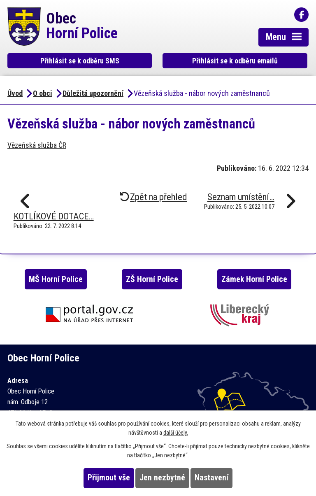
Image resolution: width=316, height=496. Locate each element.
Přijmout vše (109, 477)
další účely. (175, 432)
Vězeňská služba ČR (36, 145)
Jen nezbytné (162, 477)
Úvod (15, 93)
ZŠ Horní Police (152, 279)
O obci (42, 93)
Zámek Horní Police (254, 279)
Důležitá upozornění (93, 93)
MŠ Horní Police (56, 279)
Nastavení (211, 477)
